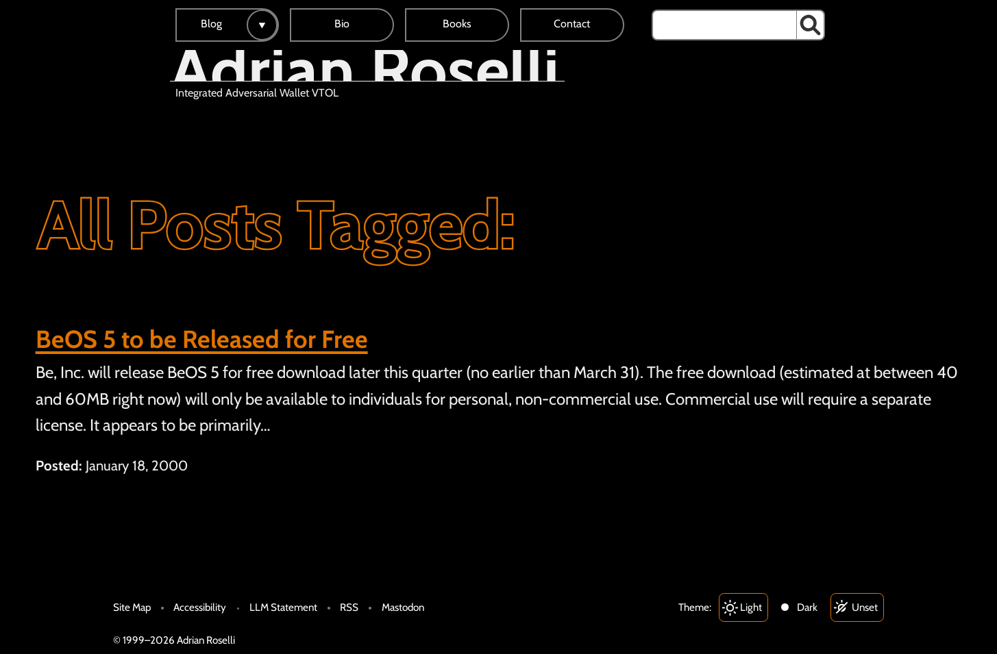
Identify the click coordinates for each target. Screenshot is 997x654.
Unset (865, 607)
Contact (572, 23)
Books (457, 23)
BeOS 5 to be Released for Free (202, 339)
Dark (807, 607)
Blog (211, 23)
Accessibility (199, 607)
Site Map (132, 607)
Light (751, 607)
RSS (349, 607)
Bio (341, 23)
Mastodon (403, 607)
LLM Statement (283, 607)
